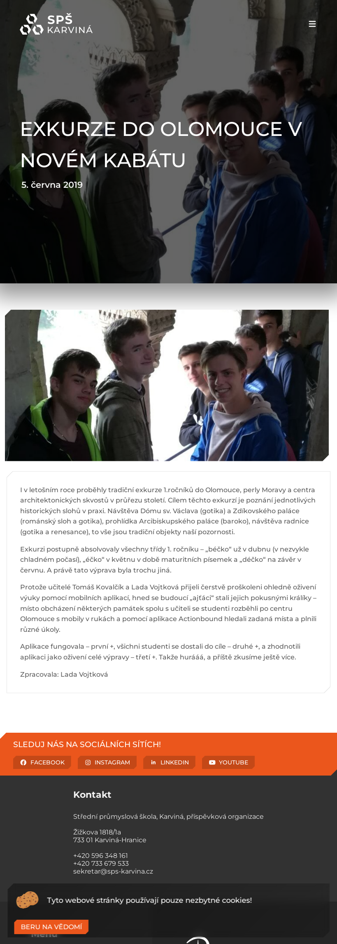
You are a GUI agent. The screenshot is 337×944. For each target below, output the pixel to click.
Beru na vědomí (51, 927)
